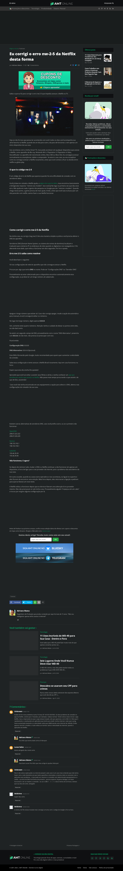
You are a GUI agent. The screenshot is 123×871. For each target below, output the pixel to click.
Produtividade (46, 8)
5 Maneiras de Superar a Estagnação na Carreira (93, 83)
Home (79, 868)
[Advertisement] (62, 27)
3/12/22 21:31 (26, 793)
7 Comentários (34, 65)
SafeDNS (13, 451)
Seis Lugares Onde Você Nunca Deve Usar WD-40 (57, 662)
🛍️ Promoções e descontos (19, 8)
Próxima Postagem (73, 845)
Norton (12, 441)
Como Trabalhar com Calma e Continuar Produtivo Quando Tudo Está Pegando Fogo (93, 71)
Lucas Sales (19, 747)
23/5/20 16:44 (37, 760)
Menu (13, 3)
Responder (18, 731)
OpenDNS (13, 431)
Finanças (43, 682)
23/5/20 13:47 (28, 747)
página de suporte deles (48, 183)
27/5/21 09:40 (26, 770)
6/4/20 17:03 (26, 711)
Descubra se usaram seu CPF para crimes (58, 687)
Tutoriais (22, 48)
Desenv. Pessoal (59, 8)
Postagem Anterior (16, 845)
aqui (93, 189)
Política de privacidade (106, 868)
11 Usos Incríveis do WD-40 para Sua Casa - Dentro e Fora (57, 637)
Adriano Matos (23, 611)
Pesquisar (108, 3)
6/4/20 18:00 (37, 737)
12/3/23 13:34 (26, 807)
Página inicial (14, 48)
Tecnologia (35, 8)
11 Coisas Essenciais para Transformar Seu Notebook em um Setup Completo (93, 57)
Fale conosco (93, 868)
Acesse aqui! (46, 531)
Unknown (18, 711)
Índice (85, 868)
